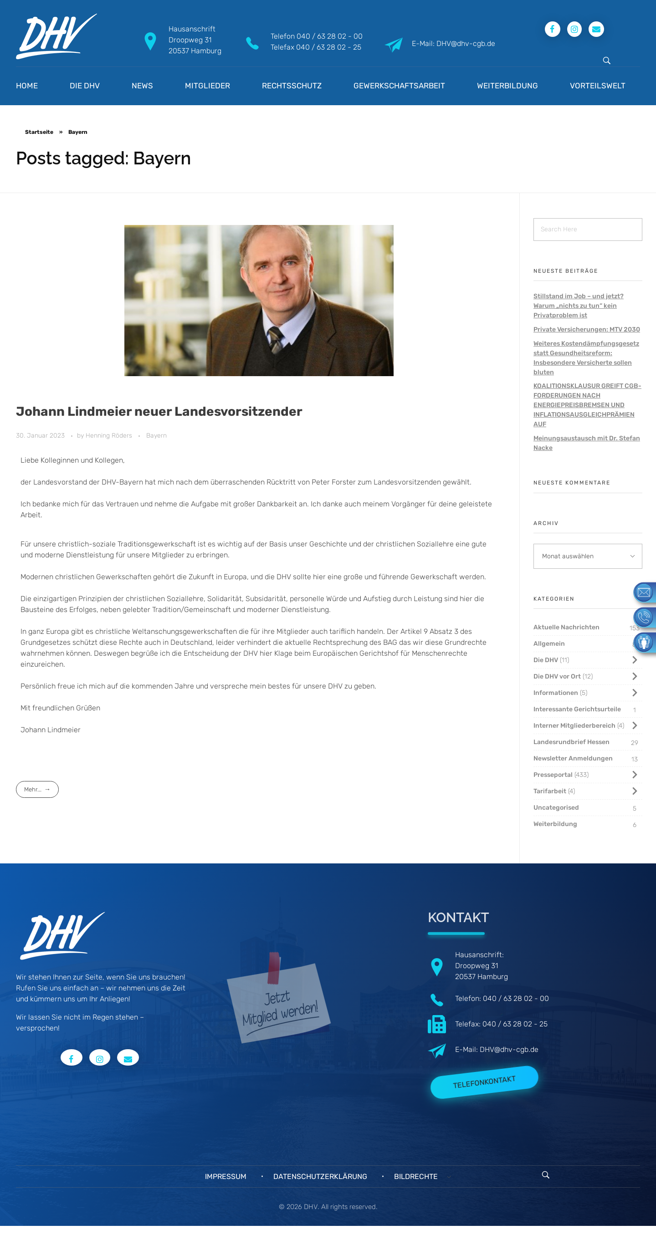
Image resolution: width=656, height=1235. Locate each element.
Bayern (156, 435)
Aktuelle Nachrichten (566, 627)
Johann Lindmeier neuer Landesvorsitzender (159, 411)
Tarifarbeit (549, 791)
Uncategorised (556, 807)
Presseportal (553, 775)
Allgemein (549, 644)
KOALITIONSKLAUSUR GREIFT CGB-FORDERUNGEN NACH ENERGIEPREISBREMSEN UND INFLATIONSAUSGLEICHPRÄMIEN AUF (587, 405)
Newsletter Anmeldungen (573, 758)
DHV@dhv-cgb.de (509, 1049)
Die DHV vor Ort (557, 676)
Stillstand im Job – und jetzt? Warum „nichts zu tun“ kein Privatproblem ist (578, 305)
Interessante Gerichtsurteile (577, 709)
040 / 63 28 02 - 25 (328, 47)
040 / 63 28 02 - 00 (330, 36)
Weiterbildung (555, 824)
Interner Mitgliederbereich (574, 726)
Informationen (555, 693)
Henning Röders (110, 435)
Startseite (39, 132)
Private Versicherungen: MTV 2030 (586, 329)
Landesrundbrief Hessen (571, 742)
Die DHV (545, 660)
